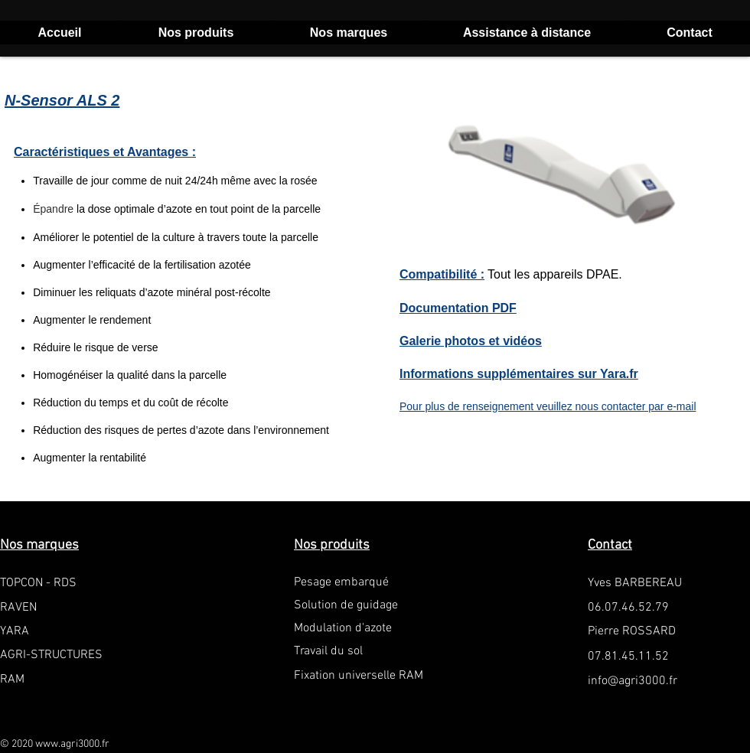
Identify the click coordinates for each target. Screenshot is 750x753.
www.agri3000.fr (72, 744)
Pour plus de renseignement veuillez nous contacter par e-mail (547, 406)
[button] (195, 32)
